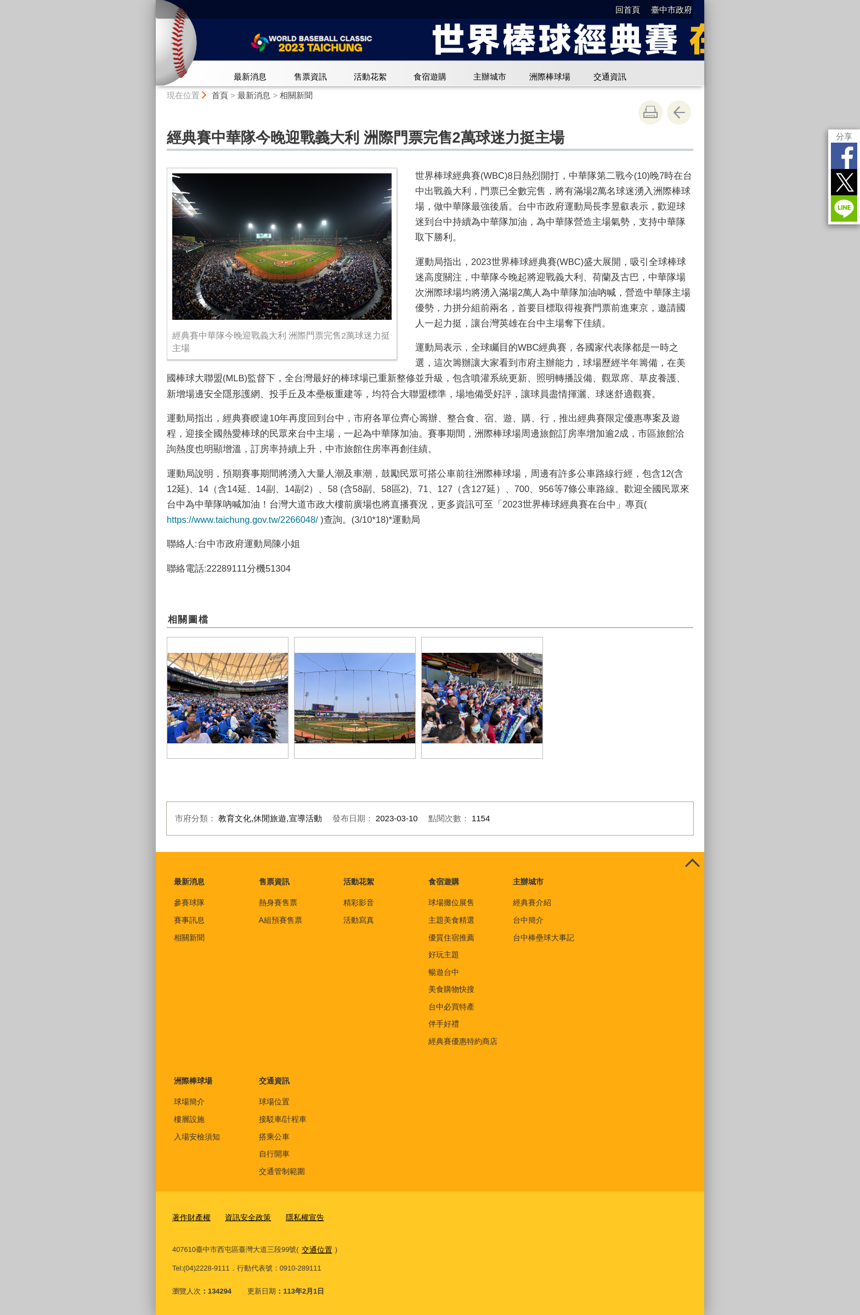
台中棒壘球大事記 (543, 937)
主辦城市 (489, 76)
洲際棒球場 (549, 76)
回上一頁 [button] (679, 112)
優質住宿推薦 (451, 937)
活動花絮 (370, 76)
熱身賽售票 (278, 902)
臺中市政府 (671, 9)
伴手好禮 (443, 1023)
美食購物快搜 (451, 989)
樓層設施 (189, 1119)
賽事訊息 (189, 920)
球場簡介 (189, 1101)
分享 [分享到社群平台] (844, 136)
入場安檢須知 (197, 1136)
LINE (844, 208)
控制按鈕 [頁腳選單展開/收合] (692, 864)
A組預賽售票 (280, 920)
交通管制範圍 (282, 1171)
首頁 (220, 95)
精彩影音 (358, 902)
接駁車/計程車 (283, 1119)
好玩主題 (443, 954)
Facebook (844, 156)
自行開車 (274, 1153)
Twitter (844, 182)
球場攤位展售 (451, 902)
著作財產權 (190, 1216)
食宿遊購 (430, 76)
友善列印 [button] (650, 112)
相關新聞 (296, 95)
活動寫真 (358, 920)
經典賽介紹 (532, 902)
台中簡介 (528, 920)
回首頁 (627, 9)
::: (151, 4)
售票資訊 (310, 76)
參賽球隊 (189, 902)
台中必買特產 (451, 1006)
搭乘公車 (274, 1136)
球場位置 (274, 1101)
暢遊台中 (443, 972)
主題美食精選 (451, 920)
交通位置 (316, 1247)
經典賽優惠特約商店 (462, 1041)
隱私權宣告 (297, 1216)
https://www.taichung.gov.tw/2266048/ (242, 519)
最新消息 (250, 76)
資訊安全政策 (243, 1216)
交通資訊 (609, 76)
